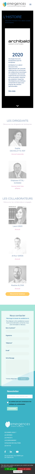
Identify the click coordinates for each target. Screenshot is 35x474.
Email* (17, 359)
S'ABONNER (12, 408)
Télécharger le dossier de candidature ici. (17, 325)
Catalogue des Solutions (13, 443)
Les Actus (8, 445)
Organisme (17, 344)
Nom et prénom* (17, 336)
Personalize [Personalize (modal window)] (18, 471)
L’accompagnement (10, 440)
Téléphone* (17, 351)
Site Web (11, 91)
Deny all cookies (24, 469)
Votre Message (17, 373)
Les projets (8, 438)
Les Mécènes (8, 435)
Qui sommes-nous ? (10, 432)
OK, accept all (10, 469)
